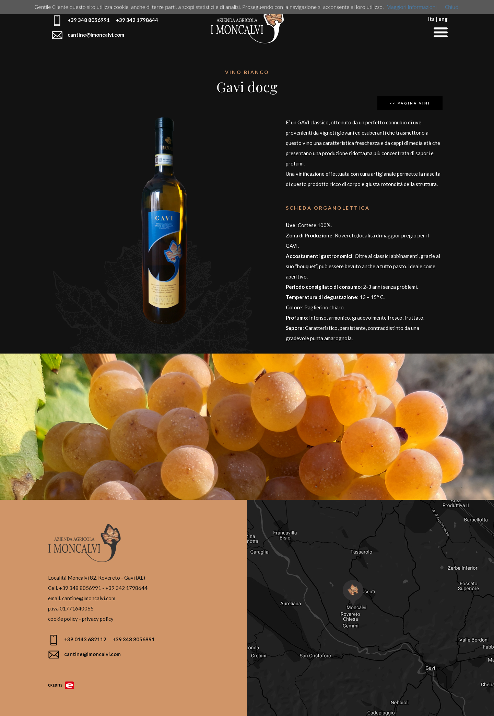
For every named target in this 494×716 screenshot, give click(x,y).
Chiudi (452, 6)
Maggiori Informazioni (412, 6)
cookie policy (63, 619)
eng (443, 19)
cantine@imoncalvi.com (88, 598)
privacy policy (98, 619)
